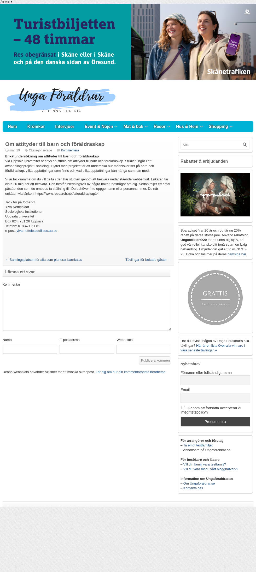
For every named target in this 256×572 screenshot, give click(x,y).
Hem (12, 126)
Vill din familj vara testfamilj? (204, 464)
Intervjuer (64, 126)
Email (185, 390)
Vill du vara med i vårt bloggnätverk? (210, 469)
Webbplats (124, 340)
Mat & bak (133, 126)
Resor (159, 126)
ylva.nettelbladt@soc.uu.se (36, 231)
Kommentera (70, 150)
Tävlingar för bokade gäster (148, 260)
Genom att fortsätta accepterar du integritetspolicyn (211, 410)
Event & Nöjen (99, 126)
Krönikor (36, 126)
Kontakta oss (193, 488)
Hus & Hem (187, 126)
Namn (7, 340)
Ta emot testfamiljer (198, 445)
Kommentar (11, 284)
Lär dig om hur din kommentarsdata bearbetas (130, 372)
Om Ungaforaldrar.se (199, 483)
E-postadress (70, 340)
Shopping (218, 126)
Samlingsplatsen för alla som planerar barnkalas (43, 260)
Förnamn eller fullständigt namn (206, 372)
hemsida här (237, 254)
